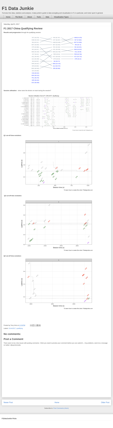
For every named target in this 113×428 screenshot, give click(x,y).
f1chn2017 (12, 328)
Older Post (105, 402)
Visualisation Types (61, 17)
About (29, 17)
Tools (39, 17)
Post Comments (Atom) (61, 408)
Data (47, 17)
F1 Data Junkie (18, 8)
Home (8, 17)
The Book (18, 17)
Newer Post (8, 402)
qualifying (19, 328)
